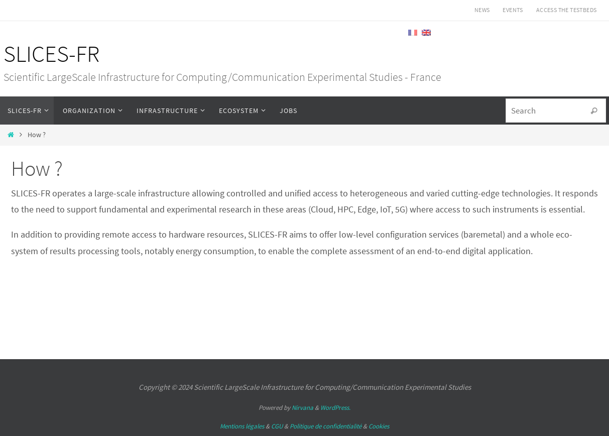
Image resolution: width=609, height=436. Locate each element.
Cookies (379, 426)
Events (513, 10)
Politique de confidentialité (325, 426)
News (482, 10)
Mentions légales (242, 426)
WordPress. (335, 407)
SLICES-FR (52, 53)
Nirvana (302, 407)
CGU (277, 426)
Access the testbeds (566, 10)
